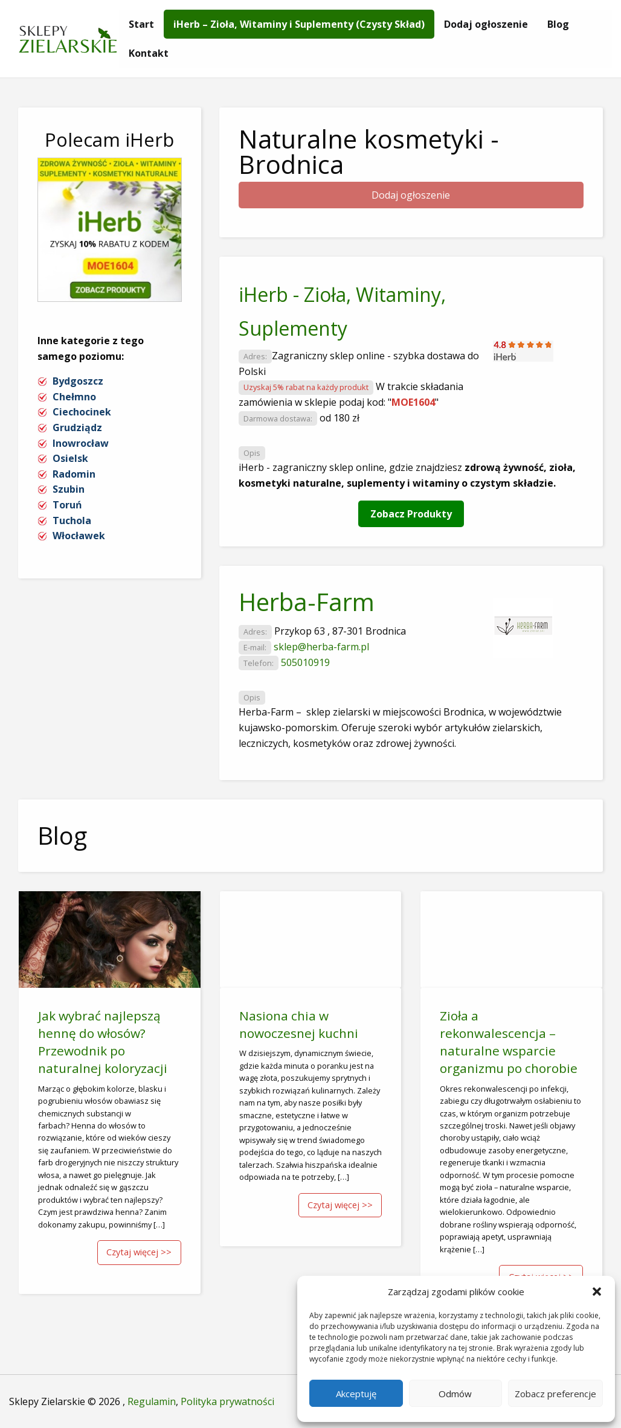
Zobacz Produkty (411, 513)
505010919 (305, 662)
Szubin (69, 489)
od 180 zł (339, 417)
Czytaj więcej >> (139, 1252)
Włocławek (79, 535)
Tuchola (72, 520)
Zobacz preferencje (555, 1394)
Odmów (455, 1394)
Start (141, 24)
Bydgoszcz (78, 381)
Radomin (74, 474)
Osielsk (70, 458)
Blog (558, 24)
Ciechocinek (82, 411)
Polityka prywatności (227, 1401)
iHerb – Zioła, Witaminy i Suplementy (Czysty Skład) (299, 24)
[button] (597, 1292)
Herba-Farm (307, 601)
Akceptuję (356, 1394)
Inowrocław (81, 443)
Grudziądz (77, 427)
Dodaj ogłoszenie (486, 24)
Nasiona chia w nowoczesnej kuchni (298, 1024)
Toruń (67, 504)
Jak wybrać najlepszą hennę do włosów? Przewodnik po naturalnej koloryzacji (102, 1042)
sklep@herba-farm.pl (321, 646)
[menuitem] (141, 24)
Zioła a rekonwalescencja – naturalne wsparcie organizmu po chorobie (509, 1042)
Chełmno (74, 396)
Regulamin (151, 1401)
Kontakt (149, 53)
